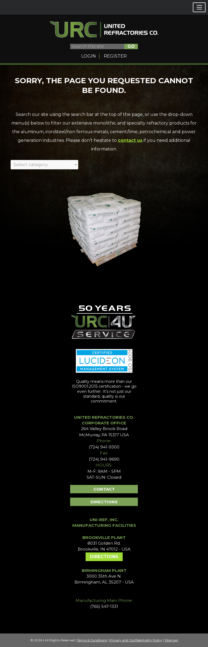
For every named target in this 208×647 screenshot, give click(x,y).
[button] (199, 7)
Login (88, 56)
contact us (130, 140)
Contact (104, 489)
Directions (104, 501)
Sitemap (171, 640)
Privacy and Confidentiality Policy (135, 640)
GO (131, 46)
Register (115, 56)
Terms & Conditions (92, 640)
